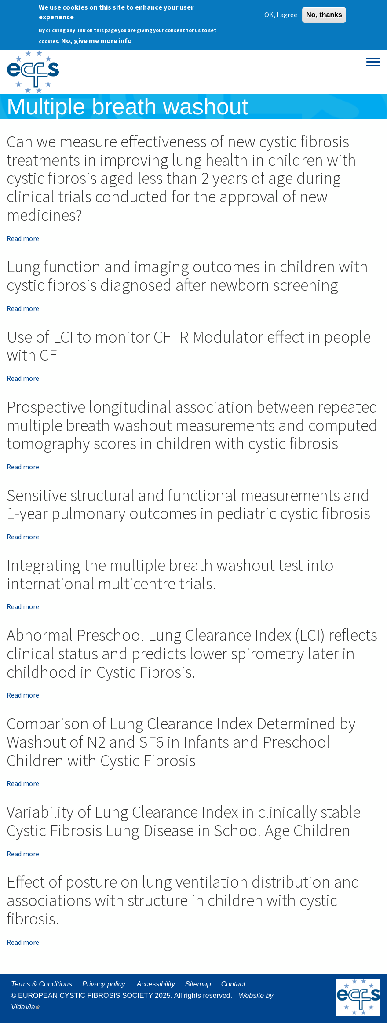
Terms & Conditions (41, 984)
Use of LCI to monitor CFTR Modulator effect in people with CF (189, 345)
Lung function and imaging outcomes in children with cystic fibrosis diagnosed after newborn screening (187, 275)
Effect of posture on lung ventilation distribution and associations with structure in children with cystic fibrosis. (183, 900)
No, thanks (324, 13)
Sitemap (198, 984)
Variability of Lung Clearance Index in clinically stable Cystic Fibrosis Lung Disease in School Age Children (184, 820)
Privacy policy (103, 984)
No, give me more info (96, 39)
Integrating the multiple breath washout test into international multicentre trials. (170, 574)
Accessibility (156, 984)
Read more (23, 238)
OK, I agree (280, 13)
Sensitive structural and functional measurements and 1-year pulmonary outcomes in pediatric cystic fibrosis (188, 504)
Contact (233, 984)
